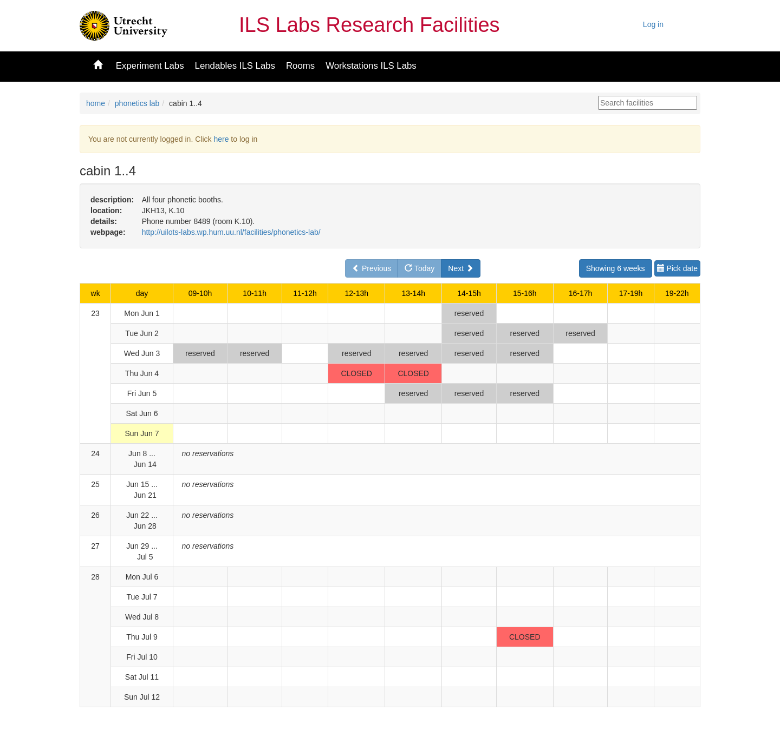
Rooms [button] (300, 66)
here (221, 139)
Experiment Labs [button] (150, 66)
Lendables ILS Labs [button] (235, 66)
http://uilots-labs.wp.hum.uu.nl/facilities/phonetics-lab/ (231, 232)
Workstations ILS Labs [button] (371, 66)
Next (460, 268)
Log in (653, 24)
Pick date (677, 268)
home (95, 103)
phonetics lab (137, 103)
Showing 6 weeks (615, 268)
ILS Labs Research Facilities (369, 25)
